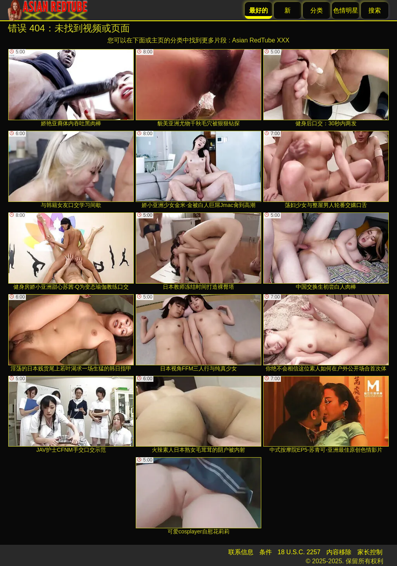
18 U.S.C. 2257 (299, 552)
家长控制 (369, 552)
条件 (265, 552)
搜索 (374, 10)
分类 (316, 10)
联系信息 (240, 552)
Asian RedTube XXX (261, 40)
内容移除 (338, 552)
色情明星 (345, 10)
